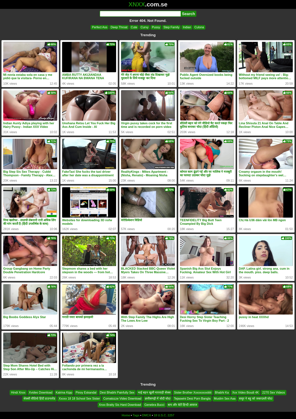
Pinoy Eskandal (86, 392)
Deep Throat (119, 27)
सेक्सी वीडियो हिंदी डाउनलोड (39, 398)
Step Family (171, 27)
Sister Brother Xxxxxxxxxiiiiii (192, 392)
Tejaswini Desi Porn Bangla (192, 398)
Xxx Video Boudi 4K (245, 392)
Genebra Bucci (154, 404)
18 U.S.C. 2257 (164, 415)
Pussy (156, 27)
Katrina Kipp (64, 392)
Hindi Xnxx (18, 392)
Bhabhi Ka (222, 392)
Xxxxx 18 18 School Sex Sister (79, 398)
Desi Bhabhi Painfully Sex (117, 392)
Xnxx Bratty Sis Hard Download (120, 404)
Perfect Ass (99, 27)
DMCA (146, 415)
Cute (134, 27)
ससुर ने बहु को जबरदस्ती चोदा (255, 398)
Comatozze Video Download (122, 398)
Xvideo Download (40, 392)
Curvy (145, 27)
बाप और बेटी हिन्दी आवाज (182, 404)
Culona (199, 27)
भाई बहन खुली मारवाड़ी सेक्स (154, 392)
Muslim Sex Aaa (225, 398)
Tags (136, 415)
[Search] (140, 14)
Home (126, 415)
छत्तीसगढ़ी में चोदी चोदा (157, 398)
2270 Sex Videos (273, 392)
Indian (187, 27)
